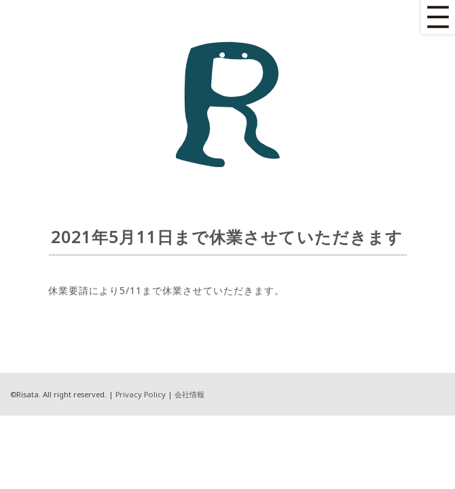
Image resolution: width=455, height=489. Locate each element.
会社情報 (189, 394)
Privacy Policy (140, 394)
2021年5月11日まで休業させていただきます (227, 236)
